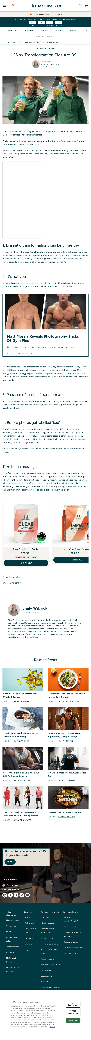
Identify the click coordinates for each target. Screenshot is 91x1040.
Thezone (14, 42)
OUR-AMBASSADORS (45, 48)
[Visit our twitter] (21, 895)
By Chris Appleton (23, 781)
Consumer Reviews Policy (49, 951)
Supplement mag (71, 942)
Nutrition (29, 30)
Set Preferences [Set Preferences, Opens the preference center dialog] (73, 1004)
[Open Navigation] (4, 5)
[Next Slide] (87, 533)
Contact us (11, 926)
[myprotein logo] (46, 5)
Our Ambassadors (27, 42)
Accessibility (46, 976)
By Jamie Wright (22, 701)
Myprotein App (12, 920)
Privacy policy (47, 938)
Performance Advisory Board (50, 989)
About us (45, 917)
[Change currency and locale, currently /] (45, 885)
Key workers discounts (73, 948)
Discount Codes (71, 927)
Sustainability (46, 970)
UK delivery (11, 952)
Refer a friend (71, 919)
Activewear (29, 923)
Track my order (12, 947)
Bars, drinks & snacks (30, 930)
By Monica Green (68, 781)
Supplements (12, 30)
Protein (28, 917)
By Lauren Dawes (22, 820)
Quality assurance (49, 923)
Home (7, 42)
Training (59, 30)
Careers (44, 982)
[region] (45, 1015)
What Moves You (71, 953)
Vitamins (28, 944)
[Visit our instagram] (4, 895)
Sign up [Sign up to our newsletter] (10, 862)
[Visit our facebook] (10, 895)
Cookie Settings (10, 879)
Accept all (73, 1020)
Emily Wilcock (27, 354)
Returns (9, 932)
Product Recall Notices (12, 969)
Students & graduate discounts (72, 934)
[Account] (80, 5)
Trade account (47, 959)
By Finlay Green (22, 741)
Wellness (74, 30)
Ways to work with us (50, 965)
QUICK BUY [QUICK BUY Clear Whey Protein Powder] (25, 563)
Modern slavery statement (47, 930)
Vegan (27, 950)
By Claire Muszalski (69, 701)
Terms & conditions (49, 944)
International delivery (11, 939)
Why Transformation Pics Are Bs (48, 42)
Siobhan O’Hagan (14, 150)
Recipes (44, 30)
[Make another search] (45, 37)
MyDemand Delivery (11, 960)
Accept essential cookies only (73, 1012)
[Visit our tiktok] (16, 895)
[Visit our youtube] (27, 895)
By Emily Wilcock (50, 64)
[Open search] (13, 5)
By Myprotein (66, 741)
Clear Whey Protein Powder (26, 549)
